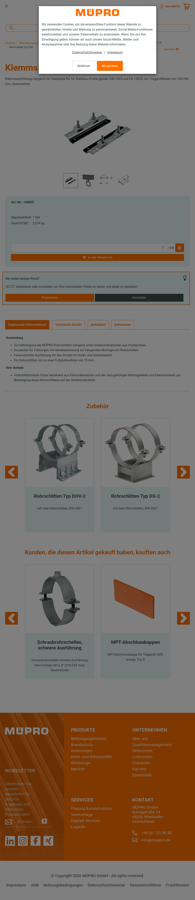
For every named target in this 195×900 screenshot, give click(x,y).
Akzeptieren (110, 66)
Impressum (115, 52)
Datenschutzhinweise (87, 52)
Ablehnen (83, 66)
